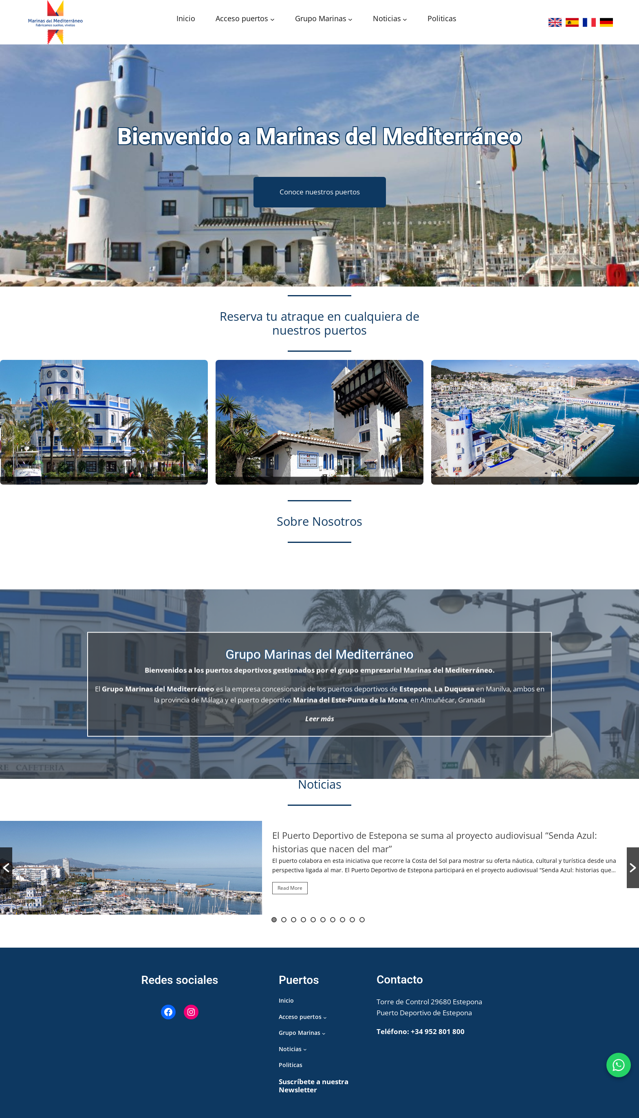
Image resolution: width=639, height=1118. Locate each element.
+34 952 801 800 (438, 1031)
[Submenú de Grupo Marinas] (350, 19)
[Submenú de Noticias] (405, 19)
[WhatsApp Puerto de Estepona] (618, 1065)
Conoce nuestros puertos (320, 191)
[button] (6, 867)
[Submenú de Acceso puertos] (272, 19)
